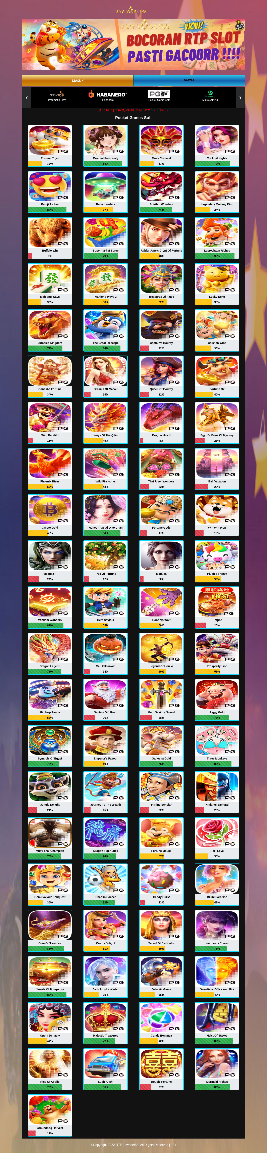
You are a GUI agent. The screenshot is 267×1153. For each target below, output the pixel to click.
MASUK (78, 80)
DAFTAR (189, 80)
